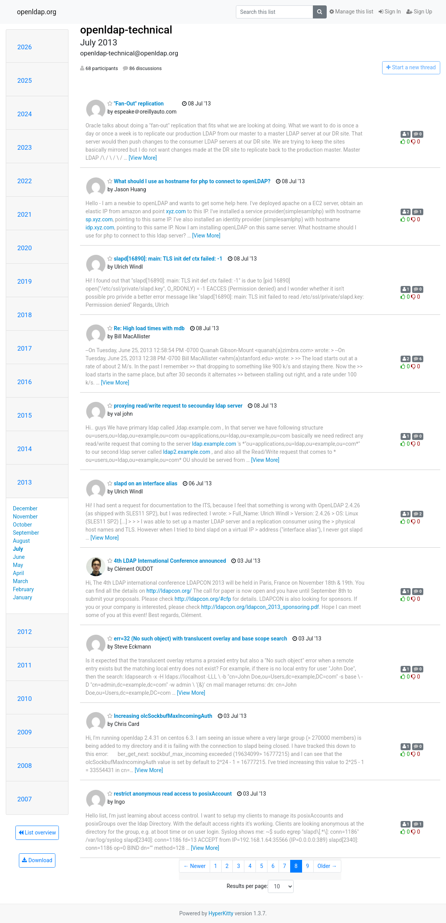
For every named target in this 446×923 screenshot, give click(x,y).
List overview (37, 832)
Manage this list (351, 11)
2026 (24, 47)
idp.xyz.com (99, 227)
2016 (24, 382)
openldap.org (36, 12)
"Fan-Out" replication (135, 103)
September (26, 533)
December (25, 508)
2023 (24, 147)
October (22, 525)
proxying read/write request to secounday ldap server (174, 406)
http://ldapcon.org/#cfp (203, 599)
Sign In (390, 11)
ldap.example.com (214, 444)
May (18, 565)
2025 (24, 80)
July (18, 549)
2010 (24, 698)
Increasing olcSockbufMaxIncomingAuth (159, 716)
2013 (24, 482)
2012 (24, 631)
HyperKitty (221, 913)
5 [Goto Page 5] (261, 866)
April (18, 573)
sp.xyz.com (99, 219)
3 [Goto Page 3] (238, 866)
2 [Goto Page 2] (227, 866)
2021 (24, 214)
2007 (24, 799)
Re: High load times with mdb (146, 328)
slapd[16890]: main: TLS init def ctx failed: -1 (164, 259)
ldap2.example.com (186, 452)
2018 (24, 315)
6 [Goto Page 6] (273, 866)
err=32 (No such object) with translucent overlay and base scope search (197, 638)
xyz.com (176, 211)
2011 (24, 665)
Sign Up (419, 11)
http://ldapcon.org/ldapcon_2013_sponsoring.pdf (260, 607)
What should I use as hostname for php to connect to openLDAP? (189, 181)
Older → (327, 866)
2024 (24, 114)
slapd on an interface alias (142, 483)
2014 (24, 449)
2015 (24, 415)
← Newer (195, 866)
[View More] (143, 158)
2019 (24, 281)
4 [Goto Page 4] (250, 866)
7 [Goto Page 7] (284, 866)
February (23, 589)
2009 (24, 732)
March (20, 581)
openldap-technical (126, 29)
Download (37, 860)
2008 (24, 765)
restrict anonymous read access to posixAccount (169, 794)
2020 (24, 248)
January (22, 597)
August (21, 541)
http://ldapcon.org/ (169, 591)
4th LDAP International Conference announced (166, 561)
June (19, 557)
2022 (24, 181)
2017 (24, 348)
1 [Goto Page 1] (215, 866)
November (25, 516)
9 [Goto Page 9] (307, 866)
